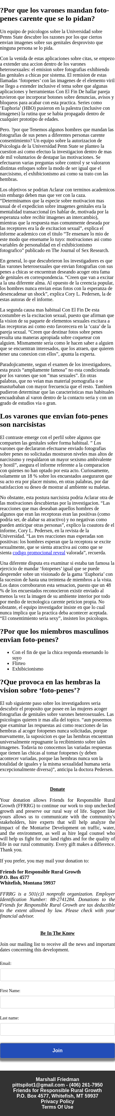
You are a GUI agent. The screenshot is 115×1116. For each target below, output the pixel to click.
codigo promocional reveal (39, 552)
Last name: (9, 1018)
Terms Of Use (57, 1107)
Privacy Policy (57, 1101)
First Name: (10, 990)
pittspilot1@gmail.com (38, 1084)
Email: (5, 963)
